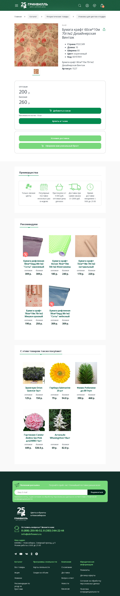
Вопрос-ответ (67, 578)
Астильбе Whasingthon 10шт (60, 436)
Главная (18, 16)
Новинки (18, 578)
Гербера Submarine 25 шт (60, 389)
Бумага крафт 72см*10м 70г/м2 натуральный (86, 263)
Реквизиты (85, 570)
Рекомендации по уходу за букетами (22, 586)
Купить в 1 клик (60, 121)
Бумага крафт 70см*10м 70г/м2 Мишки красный (34, 313)
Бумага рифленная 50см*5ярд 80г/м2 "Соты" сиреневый (33, 263)
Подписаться (97, 492)
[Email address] (51, 492)
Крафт (64, 25)
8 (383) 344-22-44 (53, 530)
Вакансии (65, 589)
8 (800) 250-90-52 (31, 530)
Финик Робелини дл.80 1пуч (86, 389)
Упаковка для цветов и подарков (93, 16)
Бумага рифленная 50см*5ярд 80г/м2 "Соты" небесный (60, 313)
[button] (79, 5)
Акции (17, 572)
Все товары (19, 567)
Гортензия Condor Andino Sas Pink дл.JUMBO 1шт (34, 437)
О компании (66, 567)
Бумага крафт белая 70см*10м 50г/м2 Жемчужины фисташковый (60, 263)
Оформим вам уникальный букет (60, 146)
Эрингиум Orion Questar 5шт (33, 389)
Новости (65, 583)
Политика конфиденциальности (89, 590)
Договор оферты (87, 575)
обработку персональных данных (58, 497)
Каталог (33, 16)
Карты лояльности (41, 567)
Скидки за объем (40, 572)
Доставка (65, 572)
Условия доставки (60, 138)
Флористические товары (57, 16)
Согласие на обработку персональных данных (90, 582)
